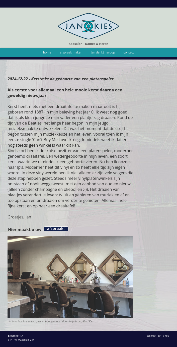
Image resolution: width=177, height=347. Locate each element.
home (47, 52)
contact (129, 52)
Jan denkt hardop (103, 52)
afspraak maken (71, 52)
